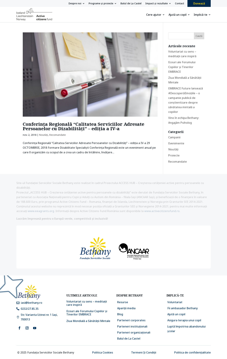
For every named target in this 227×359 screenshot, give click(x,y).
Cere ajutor (153, 15)
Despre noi (75, 3)
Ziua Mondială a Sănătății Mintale (88, 321)
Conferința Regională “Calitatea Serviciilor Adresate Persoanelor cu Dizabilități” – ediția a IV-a (83, 126)
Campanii (174, 137)
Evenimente (176, 143)
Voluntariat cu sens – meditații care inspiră (86, 303)
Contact (179, 3)
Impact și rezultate (156, 3)
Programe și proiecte (101, 3)
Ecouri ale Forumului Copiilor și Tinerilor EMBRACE (181, 66)
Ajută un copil (177, 15)
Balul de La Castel (131, 3)
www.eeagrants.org (41, 211)
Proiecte (174, 155)
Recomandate (57, 134)
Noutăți (43, 134)
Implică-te (200, 15)
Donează (199, 3)
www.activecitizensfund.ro (162, 211)
